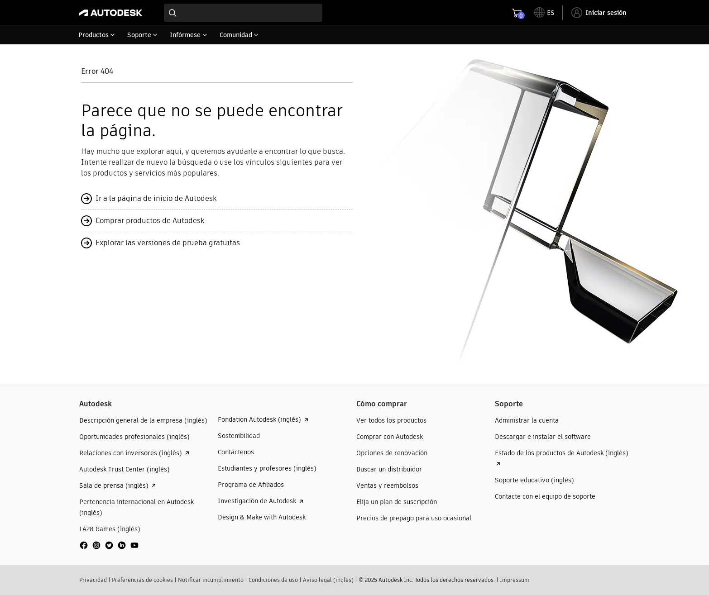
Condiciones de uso (273, 580)
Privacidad (93, 580)
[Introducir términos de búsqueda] (243, 13)
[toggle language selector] (544, 12)
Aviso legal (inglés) (328, 580)
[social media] (109, 545)
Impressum (514, 580)
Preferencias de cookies (142, 580)
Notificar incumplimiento (211, 580)
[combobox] (243, 13)
